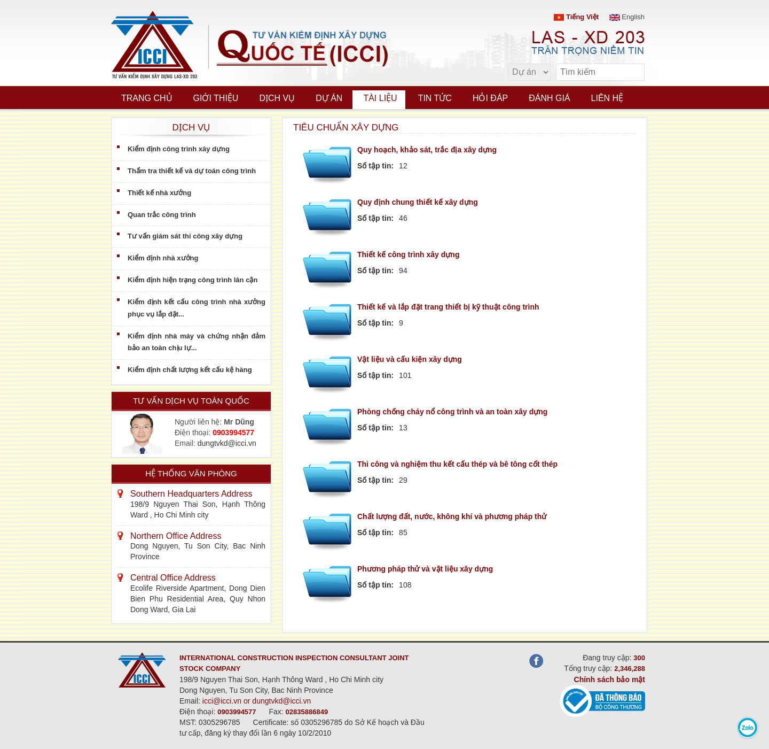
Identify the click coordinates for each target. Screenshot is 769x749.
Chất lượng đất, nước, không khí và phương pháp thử (451, 516)
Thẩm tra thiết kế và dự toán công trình (192, 171)
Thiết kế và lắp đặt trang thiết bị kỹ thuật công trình (448, 307)
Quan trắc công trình (162, 215)
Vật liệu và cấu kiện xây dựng (409, 359)
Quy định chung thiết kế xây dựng (417, 202)
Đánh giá (549, 98)
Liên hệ (607, 98)
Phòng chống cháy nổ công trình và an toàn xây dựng (452, 411)
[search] (631, 72)
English (627, 17)
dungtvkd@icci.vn (227, 443)
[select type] (529, 72)
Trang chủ (146, 98)
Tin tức (435, 98)
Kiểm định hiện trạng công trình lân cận (192, 280)
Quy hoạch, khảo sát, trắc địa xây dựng (427, 149)
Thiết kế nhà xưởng (159, 193)
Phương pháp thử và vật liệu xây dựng (425, 569)
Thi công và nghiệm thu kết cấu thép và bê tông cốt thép (457, 464)
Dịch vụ (277, 98)
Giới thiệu (216, 98)
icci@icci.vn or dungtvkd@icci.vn (256, 701)
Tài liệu (380, 98)
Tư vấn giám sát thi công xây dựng (185, 236)
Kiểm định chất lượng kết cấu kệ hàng (190, 370)
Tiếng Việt (576, 17)
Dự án (329, 98)
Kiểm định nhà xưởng (163, 258)
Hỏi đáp (490, 98)
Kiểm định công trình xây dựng (179, 149)
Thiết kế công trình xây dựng (408, 254)
